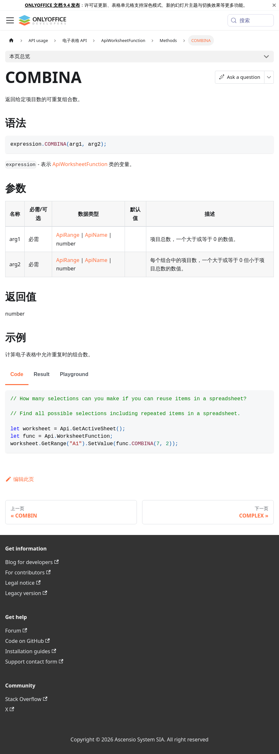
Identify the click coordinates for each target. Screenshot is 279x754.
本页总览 (19, 56)
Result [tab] (42, 374)
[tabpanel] (139, 421)
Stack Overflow (26, 699)
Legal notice (22, 582)
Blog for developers (32, 562)
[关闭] (274, 5)
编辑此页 (19, 479)
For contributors (27, 572)
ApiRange (67, 234)
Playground (74, 374)
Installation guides (30, 651)
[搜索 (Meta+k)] (251, 20)
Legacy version (26, 593)
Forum (16, 630)
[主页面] (11, 40)
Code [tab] (16, 374)
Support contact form (34, 661)
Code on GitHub (27, 640)
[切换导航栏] (10, 20)
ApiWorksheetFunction (79, 164)
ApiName (96, 234)
